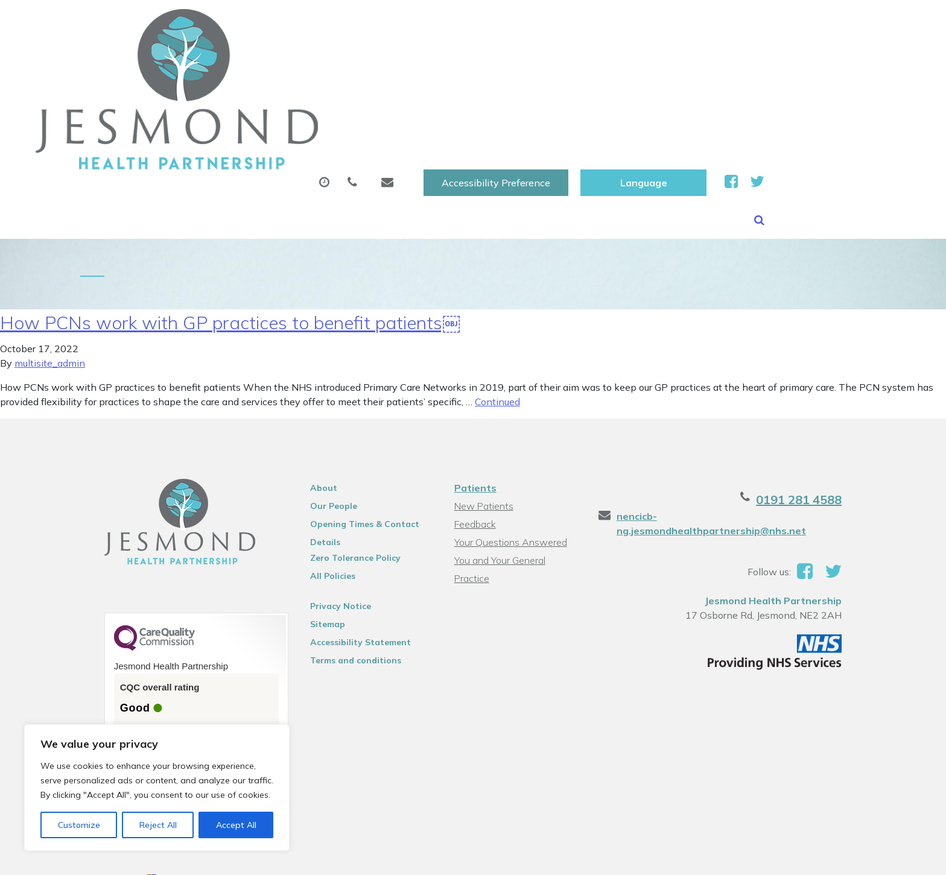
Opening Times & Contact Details (353, 421)
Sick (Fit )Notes (542, 60)
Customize (79, 825)
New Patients (713, 60)
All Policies (321, 471)
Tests (629, 60)
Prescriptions (437, 60)
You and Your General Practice (517, 456)
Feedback (474, 420)
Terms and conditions (344, 556)
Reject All (158, 825)
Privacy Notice (329, 501)
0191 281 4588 (824, 395)
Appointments (325, 60)
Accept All (236, 825)
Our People (322, 401)
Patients (474, 383)
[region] (157, 787)
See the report (130, 647)
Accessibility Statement (349, 537)
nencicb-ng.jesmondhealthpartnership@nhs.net (752, 412)
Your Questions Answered (509, 438)
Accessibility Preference (642, 22)
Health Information (836, 60)
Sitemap (316, 519)
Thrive (855, 856)
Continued (497, 297)
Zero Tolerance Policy (344, 453)
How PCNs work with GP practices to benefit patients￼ (230, 218)
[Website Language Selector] (789, 22)
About (223, 60)
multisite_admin (49, 259)
